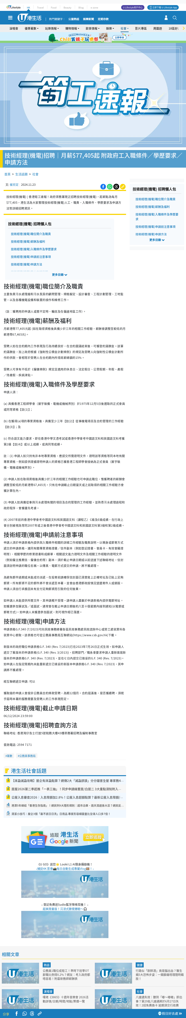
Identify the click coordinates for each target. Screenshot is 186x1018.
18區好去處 (176, 28)
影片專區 (141, 28)
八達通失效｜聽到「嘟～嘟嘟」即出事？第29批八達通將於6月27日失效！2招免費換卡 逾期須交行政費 (160, 990)
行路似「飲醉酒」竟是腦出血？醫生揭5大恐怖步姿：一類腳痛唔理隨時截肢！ (160, 964)
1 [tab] (85, 38)
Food (53, 7)
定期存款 (103, 19)
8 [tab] (96, 42)
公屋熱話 (73, 19)
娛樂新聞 (88, 19)
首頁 (7, 163)
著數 (9, 745)
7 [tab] (92, 42)
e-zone (94, 7)
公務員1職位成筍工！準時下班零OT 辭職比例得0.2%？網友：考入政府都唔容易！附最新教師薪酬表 (66, 964)
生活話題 (21, 163)
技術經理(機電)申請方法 (26, 254)
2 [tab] (88, 38)
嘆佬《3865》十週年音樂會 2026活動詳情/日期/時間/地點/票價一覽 (66, 988)
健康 (140, 954)
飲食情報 (91, 28)
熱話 (47, 954)
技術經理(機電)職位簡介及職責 (31, 223)
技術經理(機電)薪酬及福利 (28, 231)
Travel (40, 7)
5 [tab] (99, 38)
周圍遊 (157, 28)
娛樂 (109, 28)
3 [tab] (92, 38)
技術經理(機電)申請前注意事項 (31, 246)
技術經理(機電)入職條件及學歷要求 (34, 238)
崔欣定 (14, 174)
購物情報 (71, 28)
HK (28, 7)
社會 (123, 28)
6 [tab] (103, 38)
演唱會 (13, 28)
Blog (81, 7)
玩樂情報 (51, 28)
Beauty (67, 7)
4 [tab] (96, 38)
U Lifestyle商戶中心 (133, 7)
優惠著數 (30, 28)
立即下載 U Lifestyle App (164, 7)
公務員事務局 (27, 745)
